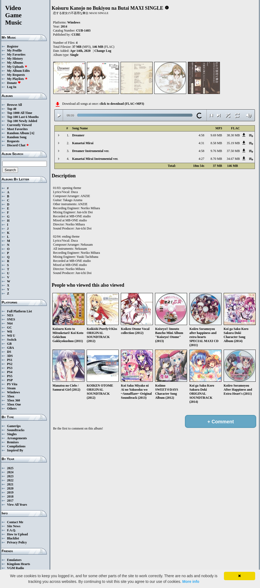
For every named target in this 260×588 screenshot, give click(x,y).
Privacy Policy (17, 542)
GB (9, 344)
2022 (10, 480)
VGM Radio (15, 568)
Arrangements (17, 438)
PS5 (9, 376)
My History (15, 58)
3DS (10, 356)
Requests (13, 141)
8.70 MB (216, 159)
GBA (10, 348)
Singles (12, 434)
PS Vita (12, 384)
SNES (11, 319)
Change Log (102, 51)
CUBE (76, 34)
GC (9, 327)
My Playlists (17, 79)
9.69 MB (216, 135)
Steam (11, 388)
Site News (13, 526)
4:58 (201, 135)
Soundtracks (15, 430)
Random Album (18, 133)
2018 (10, 496)
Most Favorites (17, 129)
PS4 (9, 372)
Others (11, 408)
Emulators (14, 560)
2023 (10, 476)
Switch (11, 340)
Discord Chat (18, 145)
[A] (32, 133)
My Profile (14, 50)
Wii (9, 331)
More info (190, 581)
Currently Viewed (19, 125)
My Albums (15, 63)
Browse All (14, 105)
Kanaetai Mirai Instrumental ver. (95, 159)
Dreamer (78, 135)
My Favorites (16, 54)
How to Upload (17, 534)
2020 (10, 488)
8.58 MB (216, 143)
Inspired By (15, 450)
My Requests (16, 75)
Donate (14, 83)
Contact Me (15, 522)
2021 (10, 484)
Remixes (13, 442)
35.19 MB (233, 143)
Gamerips (14, 426)
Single (74, 55)
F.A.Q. (11, 530)
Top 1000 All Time (19, 113)
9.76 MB (216, 151)
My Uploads (17, 67)
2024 (10, 472)
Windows (13, 392)
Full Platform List (19, 311)
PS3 (9, 368)
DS (9, 352)
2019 (10, 492)
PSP (10, 380)
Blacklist (13, 538)
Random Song (16, 137)
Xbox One (14, 404)
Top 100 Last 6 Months (23, 117)
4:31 (201, 143)
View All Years (17, 504)
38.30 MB (233, 135)
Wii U (11, 335)
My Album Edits (18, 71)
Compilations (16, 446)
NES (10, 315)
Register (13, 46)
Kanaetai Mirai (82, 143)
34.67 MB (233, 159)
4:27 (201, 159)
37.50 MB (233, 151)
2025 (10, 468)
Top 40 (11, 109)
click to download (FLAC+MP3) (122, 104)
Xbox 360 (13, 400)
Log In (11, 87)
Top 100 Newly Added (22, 121)
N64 (10, 323)
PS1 (9, 360)
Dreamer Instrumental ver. (90, 151)
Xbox (10, 396)
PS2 (9, 364)
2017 (10, 500)
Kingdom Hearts (18, 564)
